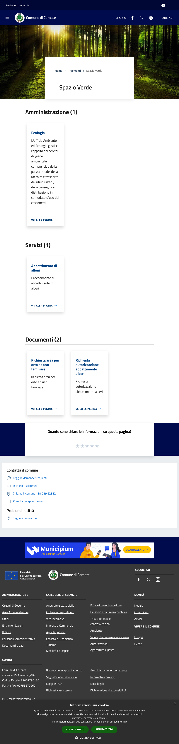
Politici (6, 632)
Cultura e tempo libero (60, 612)
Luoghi (138, 637)
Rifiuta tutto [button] (104, 729)
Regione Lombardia (18, 5)
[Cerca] (171, 18)
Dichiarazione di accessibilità (108, 690)
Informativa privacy (102, 677)
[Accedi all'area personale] (163, 5)
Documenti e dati (13, 645)
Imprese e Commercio (59, 625)
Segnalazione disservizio (61, 677)
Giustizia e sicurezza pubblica (108, 612)
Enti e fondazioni (12, 625)
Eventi (138, 644)
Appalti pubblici (55, 632)
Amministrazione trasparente (108, 670)
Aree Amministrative (15, 612)
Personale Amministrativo (18, 639)
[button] (89, 738)
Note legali (97, 683)
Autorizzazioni (99, 644)
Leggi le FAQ (54, 683)
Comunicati (141, 612)
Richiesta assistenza (59, 690)
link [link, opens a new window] (125, 721)
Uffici (5, 619)
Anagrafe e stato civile (60, 605)
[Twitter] (140, 17)
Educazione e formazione (106, 605)
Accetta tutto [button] (75, 729)
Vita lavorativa (55, 619)
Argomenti (74, 70)
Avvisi (138, 619)
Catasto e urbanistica (59, 639)
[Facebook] (131, 17)
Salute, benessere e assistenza (109, 637)
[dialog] (89, 722)
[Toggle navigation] (7, 17)
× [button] (174, 703)
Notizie (138, 605)
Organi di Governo (13, 605)
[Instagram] (149, 17)
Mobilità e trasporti (58, 650)
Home (58, 70)
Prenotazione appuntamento (64, 670)
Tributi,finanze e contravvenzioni (100, 621)
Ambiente (96, 630)
